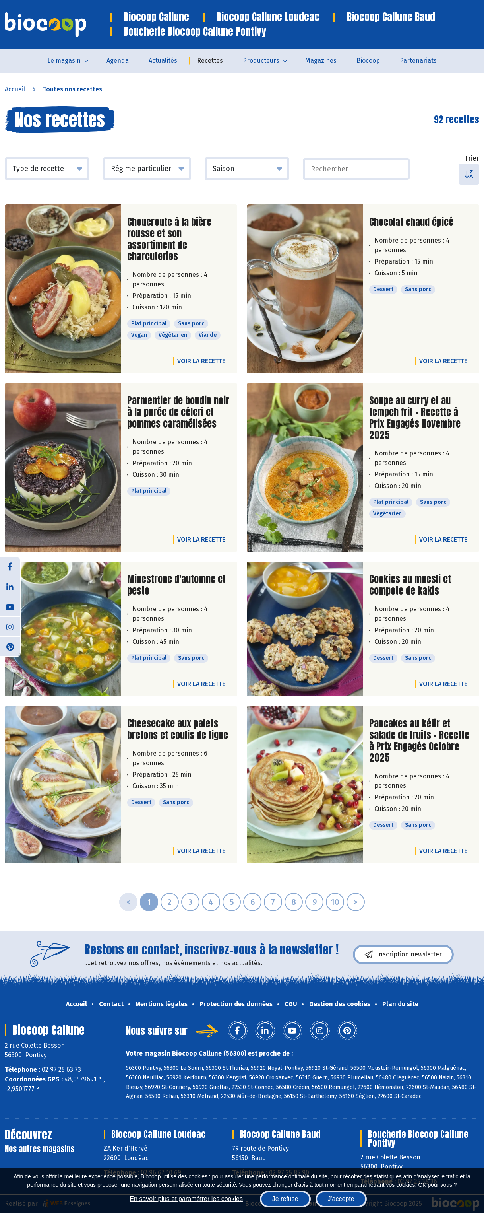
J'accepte (341, 1199)
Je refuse (285, 1199)
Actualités (163, 60)
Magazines (321, 60)
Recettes (210, 60)
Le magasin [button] (64, 60)
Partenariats (418, 60)
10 (335, 902)
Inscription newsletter (403, 954)
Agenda (117, 60)
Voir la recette (201, 361)
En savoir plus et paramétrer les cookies (186, 1199)
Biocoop (368, 60)
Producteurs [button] (261, 60)
